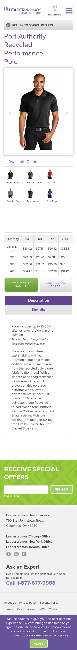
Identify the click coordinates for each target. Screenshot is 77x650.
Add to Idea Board (55, 285)
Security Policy (49, 602)
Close (38, 643)
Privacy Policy (11, 495)
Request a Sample (21, 284)
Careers (30, 609)
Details (38, 309)
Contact (54, 609)
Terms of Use (13, 609)
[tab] (38, 300)
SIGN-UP (61, 489)
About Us (10, 602)
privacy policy (58, 635)
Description (38, 300)
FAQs (42, 609)
